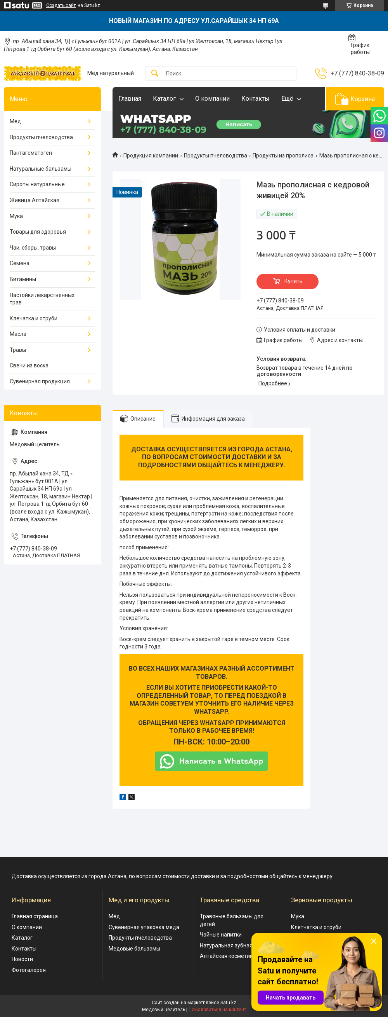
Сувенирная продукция (40, 381)
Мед (15, 121)
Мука (16, 216)
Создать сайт (61, 5)
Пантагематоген (31, 153)
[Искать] (154, 74)
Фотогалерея (29, 970)
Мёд (114, 916)
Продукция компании (150, 155)
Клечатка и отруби (33, 318)
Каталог (164, 98)
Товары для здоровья (38, 232)
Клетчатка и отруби (316, 927)
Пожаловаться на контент (217, 1009)
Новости (22, 959)
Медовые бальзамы (134, 948)
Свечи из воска (29, 365)
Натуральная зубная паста (234, 945)
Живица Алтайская (34, 200)
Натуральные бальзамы (40, 169)
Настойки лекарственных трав (42, 299)
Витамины (23, 279)
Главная (129, 98)
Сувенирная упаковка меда (144, 927)
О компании (212, 98)
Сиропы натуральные (37, 184)
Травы (18, 350)
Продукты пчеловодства (215, 155)
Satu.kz (228, 1002)
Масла (18, 334)
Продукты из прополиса (283, 155)
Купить (293, 281)
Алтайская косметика (228, 956)
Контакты (255, 98)
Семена (19, 263)
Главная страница (35, 916)
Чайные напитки (221, 934)
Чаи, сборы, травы (33, 248)
